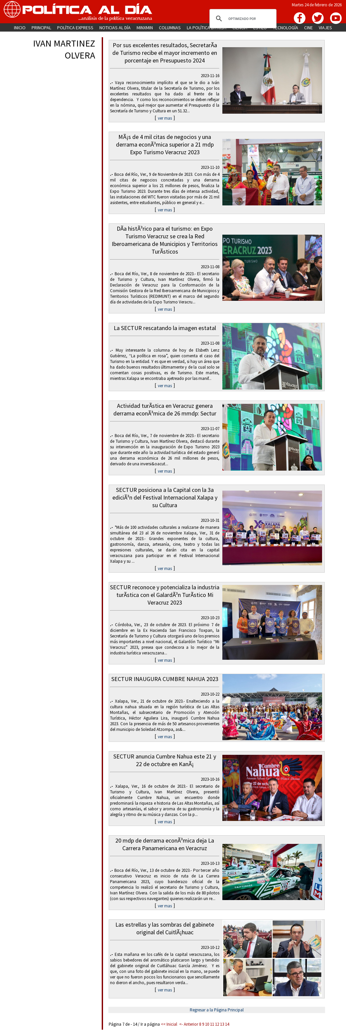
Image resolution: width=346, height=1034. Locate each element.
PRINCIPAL (41, 28)
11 (212, 1024)
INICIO (20, 28)
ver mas (165, 118)
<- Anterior (188, 1024)
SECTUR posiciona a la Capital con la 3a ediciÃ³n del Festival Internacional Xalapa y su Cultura (164, 497)
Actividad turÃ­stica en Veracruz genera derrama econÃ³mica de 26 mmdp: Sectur (164, 409)
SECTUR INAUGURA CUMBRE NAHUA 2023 (164, 679)
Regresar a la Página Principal (217, 1010)
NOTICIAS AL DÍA (115, 28)
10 (207, 1024)
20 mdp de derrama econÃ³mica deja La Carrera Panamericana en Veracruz (164, 844)
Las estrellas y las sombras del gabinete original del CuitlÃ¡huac (164, 928)
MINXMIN (145, 28)
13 (222, 1024)
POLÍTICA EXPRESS (75, 28)
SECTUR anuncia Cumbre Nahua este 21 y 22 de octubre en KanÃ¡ (164, 760)
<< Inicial (169, 1024)
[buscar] (242, 19)
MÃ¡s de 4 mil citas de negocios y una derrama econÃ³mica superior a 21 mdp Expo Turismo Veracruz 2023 (165, 144)
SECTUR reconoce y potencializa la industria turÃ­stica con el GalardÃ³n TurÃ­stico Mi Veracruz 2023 (164, 594)
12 (217, 1024)
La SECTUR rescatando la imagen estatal (165, 328)
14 (227, 1024)
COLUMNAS (170, 28)
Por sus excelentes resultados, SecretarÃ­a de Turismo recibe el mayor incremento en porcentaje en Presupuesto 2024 (164, 52)
